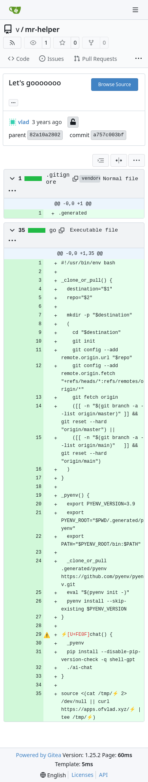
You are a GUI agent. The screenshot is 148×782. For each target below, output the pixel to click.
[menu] (136, 160)
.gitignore (58, 178)
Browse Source (114, 84)
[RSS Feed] (12, 43)
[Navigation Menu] (136, 9)
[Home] (15, 10)
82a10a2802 (45, 135)
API (103, 774)
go (52, 230)
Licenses (82, 774)
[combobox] (100, 160)
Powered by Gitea (38, 755)
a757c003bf (108, 135)
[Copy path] (74, 178)
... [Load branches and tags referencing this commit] (13, 102)
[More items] (138, 59)
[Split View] (119, 160)
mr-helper (42, 29)
